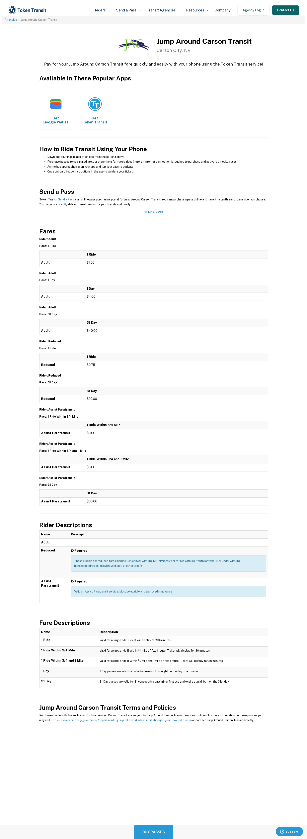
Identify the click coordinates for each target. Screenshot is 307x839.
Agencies (11, 19)
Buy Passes (153, 832)
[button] (102, 10)
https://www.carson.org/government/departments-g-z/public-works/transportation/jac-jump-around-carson (121, 720)
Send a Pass (66, 199)
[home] (28, 10)
